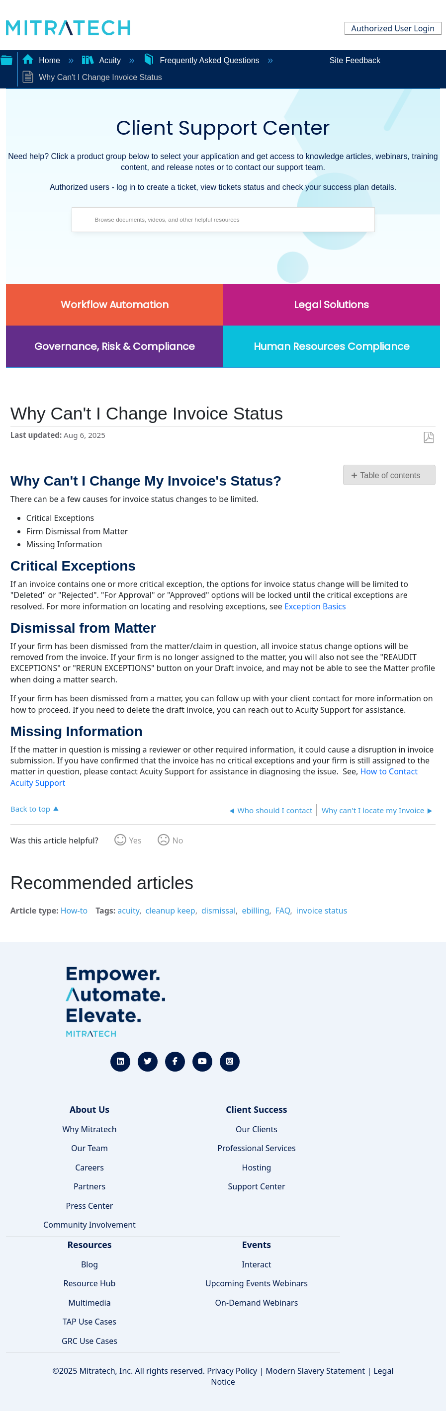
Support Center (256, 1186)
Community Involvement (89, 1224)
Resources (89, 1245)
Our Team (89, 1148)
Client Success (256, 1109)
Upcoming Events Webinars (256, 1283)
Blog (89, 1264)
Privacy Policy (232, 1370)
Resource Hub (90, 1283)
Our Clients (256, 1129)
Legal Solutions (331, 305)
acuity (128, 910)
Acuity (102, 60)
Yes (135, 840)
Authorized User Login (393, 28)
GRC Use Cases (89, 1341)
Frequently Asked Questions (202, 60)
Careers (89, 1167)
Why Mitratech (89, 1129)
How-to (74, 910)
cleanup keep (170, 910)
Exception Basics (315, 606)
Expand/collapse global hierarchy (6, 59)
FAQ (282, 910)
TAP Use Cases (89, 1321)
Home (42, 60)
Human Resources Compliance (332, 346)
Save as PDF (428, 438)
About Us (89, 1109)
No (178, 840)
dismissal (218, 910)
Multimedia (89, 1302)
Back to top (30, 808)
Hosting (256, 1167)
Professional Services (256, 1148)
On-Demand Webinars (256, 1302)
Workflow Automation (115, 305)
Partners (89, 1186)
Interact (256, 1264)
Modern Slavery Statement (315, 1370)
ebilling (255, 910)
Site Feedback (355, 60)
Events (256, 1245)
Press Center (89, 1205)
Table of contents (390, 475)
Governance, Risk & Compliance (114, 346)
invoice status (322, 910)
